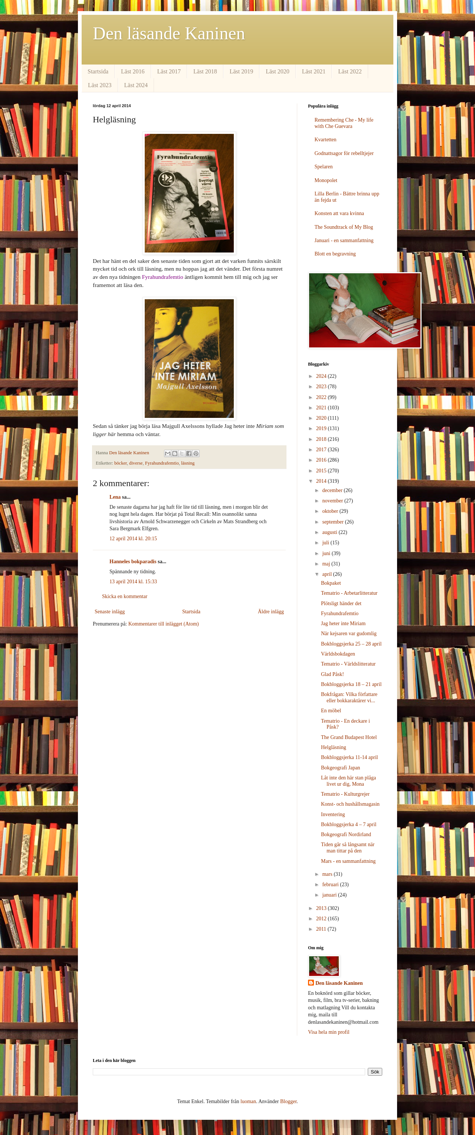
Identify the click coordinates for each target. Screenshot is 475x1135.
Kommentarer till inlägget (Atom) (163, 624)
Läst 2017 (169, 71)
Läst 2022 (350, 71)
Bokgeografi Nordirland (346, 834)
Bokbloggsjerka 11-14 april (349, 757)
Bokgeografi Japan (340, 768)
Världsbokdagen (338, 654)
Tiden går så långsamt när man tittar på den (347, 848)
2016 (322, 460)
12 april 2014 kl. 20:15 (133, 538)
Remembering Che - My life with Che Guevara (344, 123)
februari (331, 884)
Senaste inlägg (110, 611)
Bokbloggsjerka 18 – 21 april (351, 684)
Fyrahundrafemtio (162, 463)
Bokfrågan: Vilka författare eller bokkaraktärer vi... (349, 697)
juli (326, 542)
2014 (322, 481)
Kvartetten (326, 139)
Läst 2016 (133, 71)
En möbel (331, 710)
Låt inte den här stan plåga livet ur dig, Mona (348, 781)
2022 (322, 397)
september (333, 522)
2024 (322, 376)
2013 (322, 908)
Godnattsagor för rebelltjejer (344, 153)
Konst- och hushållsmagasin (350, 804)
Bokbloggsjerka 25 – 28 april (351, 644)
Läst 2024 (136, 85)
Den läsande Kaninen (169, 33)
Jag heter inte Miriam (343, 623)
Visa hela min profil (329, 1032)
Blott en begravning (335, 254)
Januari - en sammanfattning (344, 240)
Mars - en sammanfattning (348, 861)
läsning (187, 463)
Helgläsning (333, 747)
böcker (120, 463)
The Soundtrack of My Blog (344, 227)
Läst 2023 (100, 85)
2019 (322, 428)
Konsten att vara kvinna (339, 213)
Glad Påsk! (332, 674)
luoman (248, 1101)
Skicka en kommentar (124, 596)
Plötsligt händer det (341, 603)
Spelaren (324, 166)
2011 (322, 929)
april (327, 574)
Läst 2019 (241, 71)
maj (326, 564)
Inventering (333, 814)
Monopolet (326, 180)
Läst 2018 (205, 71)
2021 (322, 407)
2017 (322, 449)
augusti (330, 532)
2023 (322, 386)
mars (328, 874)
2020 (322, 418)
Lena (115, 497)
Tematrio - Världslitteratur (348, 664)
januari (330, 895)
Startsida (98, 71)
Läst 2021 (314, 71)
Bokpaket (331, 583)
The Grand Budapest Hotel (349, 737)
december (333, 490)
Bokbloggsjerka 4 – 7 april (348, 824)
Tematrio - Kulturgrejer (345, 794)
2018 (322, 439)
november (333, 501)
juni (326, 553)
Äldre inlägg (271, 611)
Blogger (288, 1101)
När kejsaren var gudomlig (349, 633)
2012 (322, 918)
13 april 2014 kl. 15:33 (133, 581)
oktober (330, 511)
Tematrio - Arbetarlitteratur (349, 593)
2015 (322, 471)
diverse (135, 463)
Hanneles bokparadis (132, 561)
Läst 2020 (277, 71)
